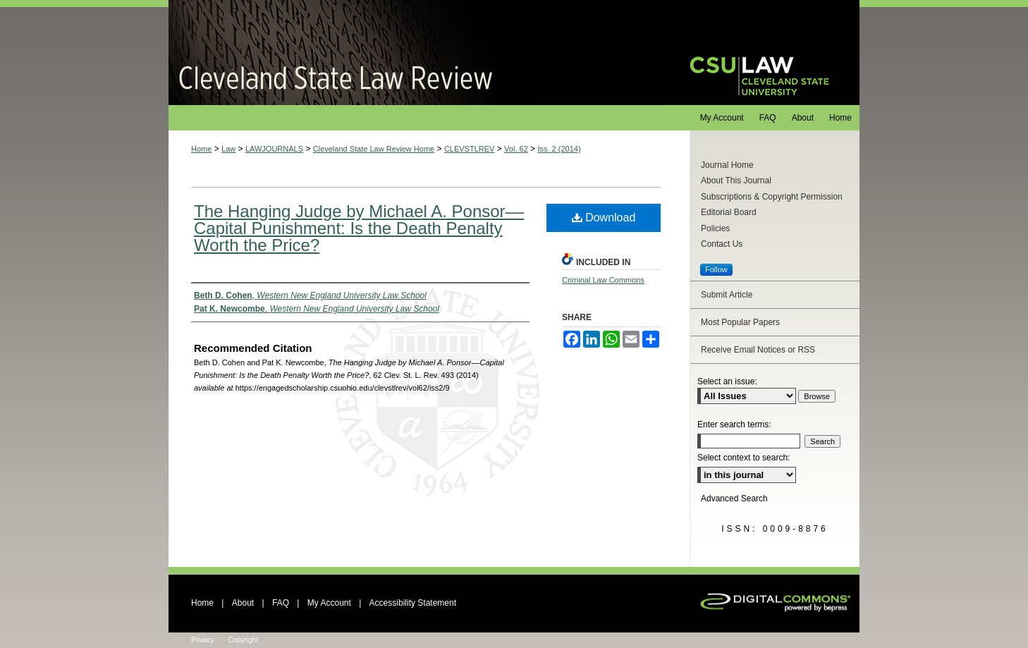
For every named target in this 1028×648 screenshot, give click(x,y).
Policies (715, 228)
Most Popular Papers (740, 322)
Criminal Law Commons (603, 280)
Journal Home (727, 165)
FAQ (280, 603)
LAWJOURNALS (274, 149)
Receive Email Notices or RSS (758, 350)
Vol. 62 (516, 149)
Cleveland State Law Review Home (373, 149)
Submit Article (726, 295)
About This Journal (736, 180)
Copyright (243, 640)
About (243, 603)
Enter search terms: (734, 424)
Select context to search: (743, 458)
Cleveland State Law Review (416, 52)
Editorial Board (729, 212)
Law (228, 149)
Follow (716, 269)
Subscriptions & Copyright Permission (772, 197)
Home (201, 149)
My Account (329, 603)
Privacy (202, 640)
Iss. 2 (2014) (558, 149)
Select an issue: (727, 381)
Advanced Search (734, 498)
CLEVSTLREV (469, 149)
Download (604, 218)
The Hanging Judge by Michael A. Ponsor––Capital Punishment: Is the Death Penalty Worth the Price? (359, 228)
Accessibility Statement (412, 603)
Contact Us (721, 244)
